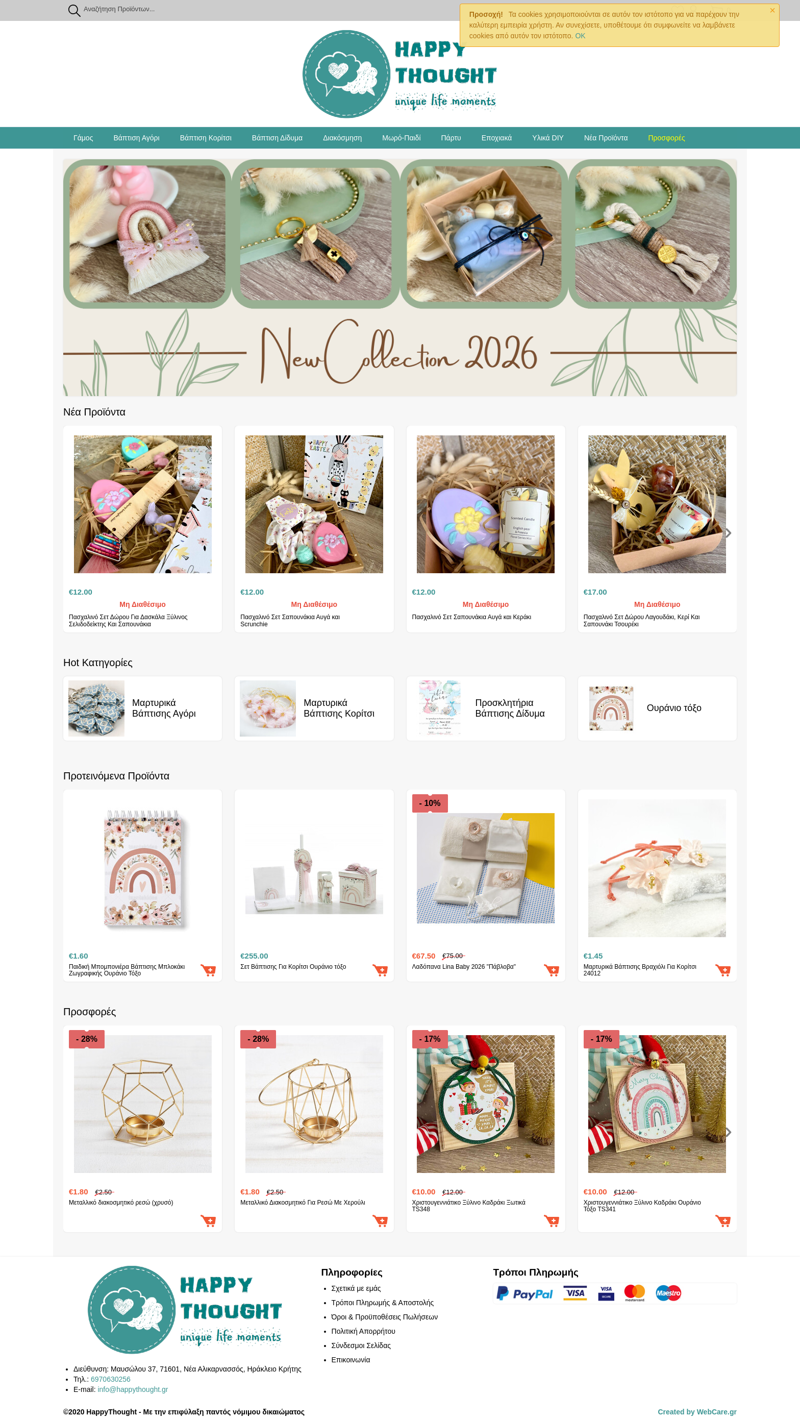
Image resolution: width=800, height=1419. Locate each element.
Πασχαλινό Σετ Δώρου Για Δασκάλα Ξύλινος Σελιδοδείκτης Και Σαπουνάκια (128, 620)
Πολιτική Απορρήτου (363, 1331)
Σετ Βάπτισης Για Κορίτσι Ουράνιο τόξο (293, 967)
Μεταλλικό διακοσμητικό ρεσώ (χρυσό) (121, 1203)
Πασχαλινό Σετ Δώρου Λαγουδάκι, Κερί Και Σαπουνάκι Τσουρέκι (642, 620)
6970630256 (111, 1379)
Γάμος (83, 138)
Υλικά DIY (548, 138)
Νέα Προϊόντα (606, 138)
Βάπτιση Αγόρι (136, 138)
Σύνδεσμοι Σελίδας (361, 1345)
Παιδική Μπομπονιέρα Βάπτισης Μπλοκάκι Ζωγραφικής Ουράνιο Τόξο (127, 970)
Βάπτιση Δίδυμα (277, 138)
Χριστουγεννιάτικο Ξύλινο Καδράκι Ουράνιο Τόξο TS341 (642, 1206)
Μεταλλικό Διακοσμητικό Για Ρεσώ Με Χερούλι (302, 1203)
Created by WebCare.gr (697, 1412)
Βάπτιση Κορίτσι (206, 138)
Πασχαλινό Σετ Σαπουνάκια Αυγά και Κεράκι (472, 617)
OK (580, 36)
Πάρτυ (451, 138)
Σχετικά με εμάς (356, 1288)
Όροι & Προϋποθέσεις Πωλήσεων (385, 1317)
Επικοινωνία (351, 1360)
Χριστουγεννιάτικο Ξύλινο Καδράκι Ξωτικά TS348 (469, 1206)
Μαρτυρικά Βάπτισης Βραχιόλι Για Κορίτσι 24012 (640, 970)
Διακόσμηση (342, 138)
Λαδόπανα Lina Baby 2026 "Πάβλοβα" (464, 967)
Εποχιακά (497, 138)
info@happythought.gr (132, 1389)
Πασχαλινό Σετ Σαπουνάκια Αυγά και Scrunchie (290, 620)
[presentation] (728, 534)
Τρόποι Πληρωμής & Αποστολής (383, 1303)
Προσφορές (666, 138)
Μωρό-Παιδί (401, 138)
